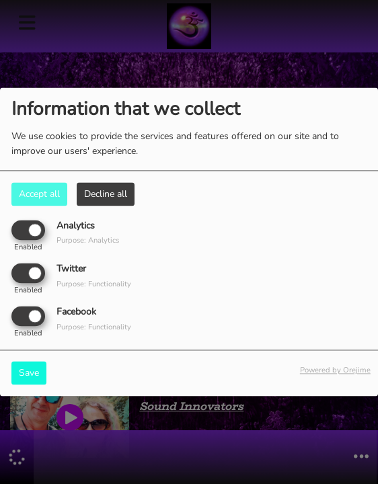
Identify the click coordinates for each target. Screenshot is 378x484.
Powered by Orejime (335, 371)
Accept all (39, 194)
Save (29, 373)
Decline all (105, 194)
